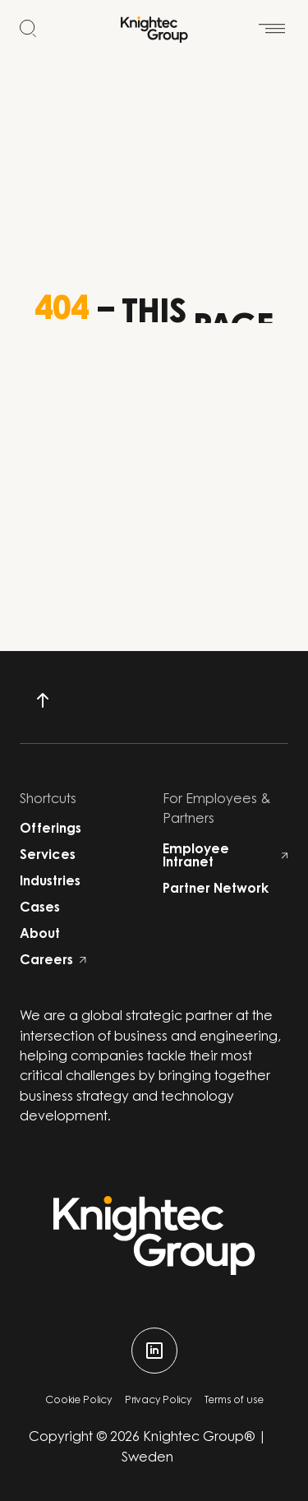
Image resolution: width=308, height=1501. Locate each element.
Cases (40, 908)
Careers (53, 961)
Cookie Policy (78, 1401)
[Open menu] (271, 21)
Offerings (50, 829)
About (40, 934)
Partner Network (216, 889)
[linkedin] (154, 1351)
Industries (50, 882)
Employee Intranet (226, 856)
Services (48, 855)
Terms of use (234, 1401)
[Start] (154, 29)
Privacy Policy (158, 1401)
